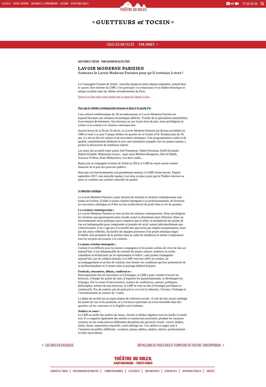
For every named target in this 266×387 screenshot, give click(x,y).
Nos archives (152, 371)
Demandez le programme (44, 3)
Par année (149, 45)
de (256, 3)
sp (252, 3)
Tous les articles (120, 45)
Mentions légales (192, 371)
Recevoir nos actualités (86, 371)
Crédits (210, 371)
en (248, 3)
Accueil (6, 3)
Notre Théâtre (21, 3)
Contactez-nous (59, 371)
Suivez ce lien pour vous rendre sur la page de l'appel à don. (114, 96)
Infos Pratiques (80, 3)
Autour (64, 3)
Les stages (134, 371)
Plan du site (171, 371)
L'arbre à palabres (113, 371)
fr (243, 3)
